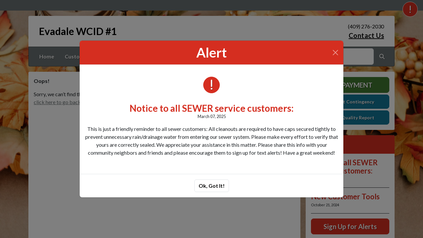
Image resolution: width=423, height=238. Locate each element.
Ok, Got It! (212, 185)
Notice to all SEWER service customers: (212, 108)
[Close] (335, 52)
